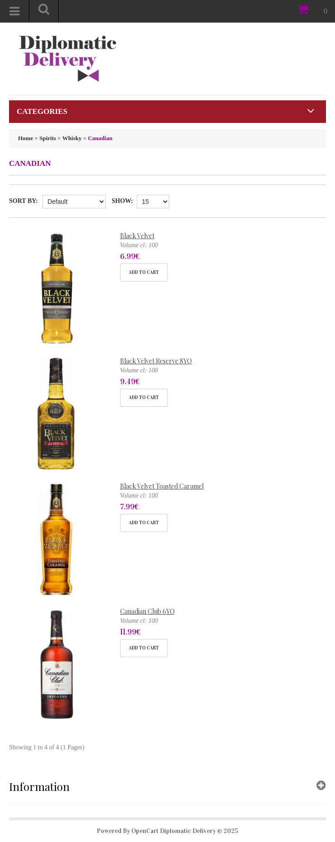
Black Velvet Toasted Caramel (162, 486)
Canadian (100, 138)
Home (25, 138)
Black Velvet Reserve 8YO (156, 361)
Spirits (47, 138)
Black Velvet (137, 235)
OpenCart (144, 831)
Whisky (72, 138)
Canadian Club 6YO (147, 611)
